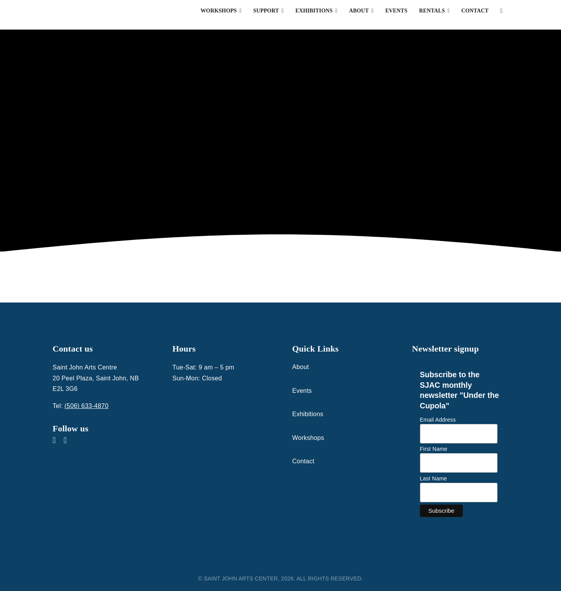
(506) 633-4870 (87, 406)
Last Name (433, 478)
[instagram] (65, 440)
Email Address (438, 420)
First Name (434, 449)
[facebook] (54, 440)
